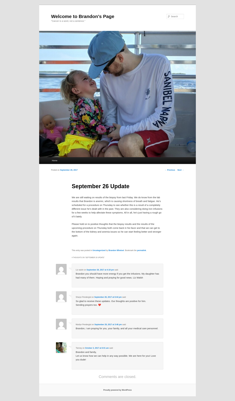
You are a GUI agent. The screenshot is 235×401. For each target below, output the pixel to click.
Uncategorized (99, 250)
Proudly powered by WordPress (117, 390)
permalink (141, 250)
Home (54, 160)
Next (181, 170)
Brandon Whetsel (116, 250)
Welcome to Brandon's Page (82, 16)
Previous (170, 170)
